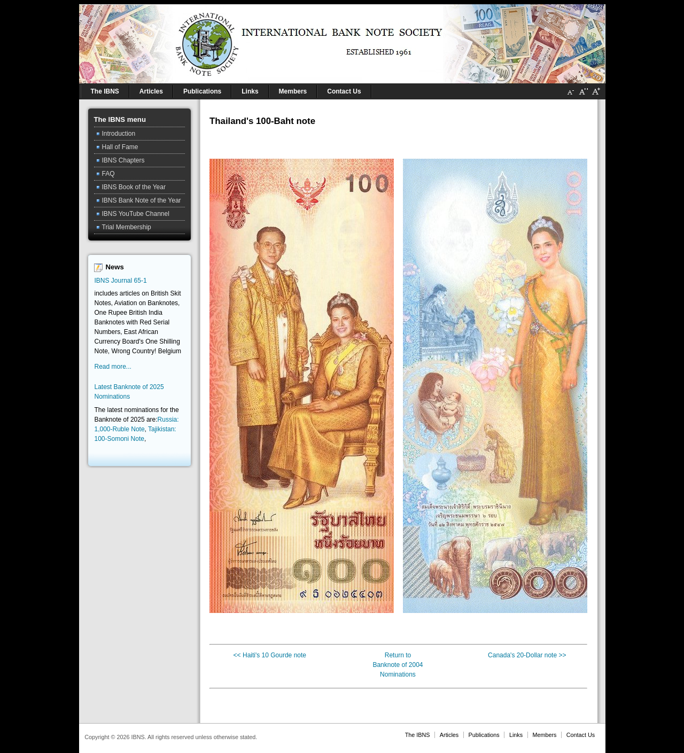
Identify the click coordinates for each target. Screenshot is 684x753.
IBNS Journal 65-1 (121, 280)
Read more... (113, 366)
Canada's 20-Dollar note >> (527, 655)
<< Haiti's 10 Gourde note (270, 655)
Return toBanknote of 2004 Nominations (397, 664)
